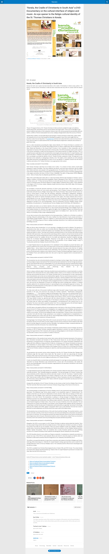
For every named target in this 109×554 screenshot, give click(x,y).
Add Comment (77, 507)
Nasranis (54, 2)
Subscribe (60, 545)
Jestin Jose (35, 538)
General (54, 545)
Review (32, 473)
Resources (66, 545)
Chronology (42, 545)
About (36, 545)
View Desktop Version (54, 550)
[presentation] (80, 494)
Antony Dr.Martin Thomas (34, 58)
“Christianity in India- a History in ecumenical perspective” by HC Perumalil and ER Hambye (51, 499)
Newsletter (48, 545)
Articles (72, 545)
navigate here (50, 138)
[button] (2, 2)
